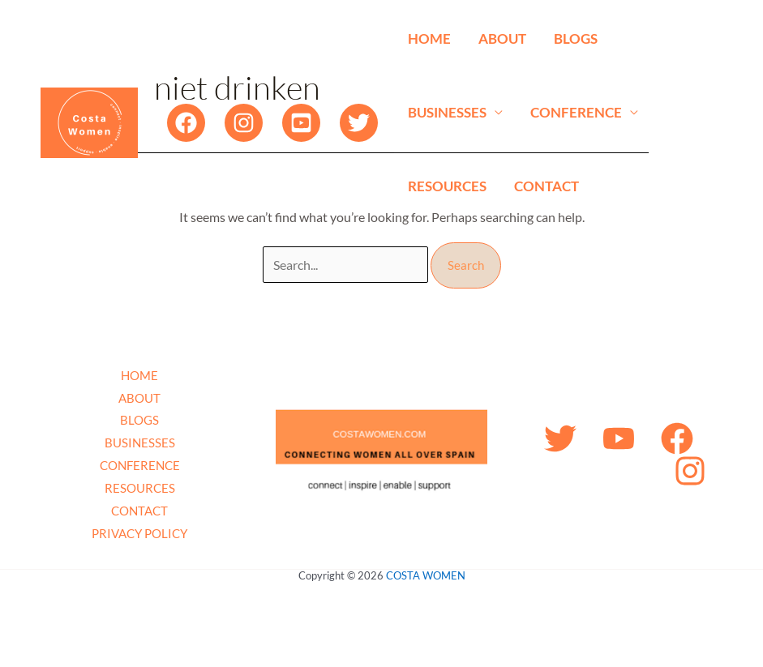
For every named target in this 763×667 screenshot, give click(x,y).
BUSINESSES (447, 112)
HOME (429, 38)
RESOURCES (447, 186)
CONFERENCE (576, 112)
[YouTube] (301, 123)
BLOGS (576, 38)
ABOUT (502, 38)
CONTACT (546, 186)
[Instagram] (244, 123)
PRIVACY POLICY (139, 533)
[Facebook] (186, 123)
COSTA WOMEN (425, 575)
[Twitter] (359, 123)
